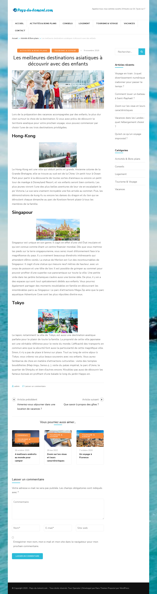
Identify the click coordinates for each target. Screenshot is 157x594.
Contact (20, 30)
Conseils (68, 23)
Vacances (129, 23)
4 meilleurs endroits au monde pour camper (26, 457)
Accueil (19, 23)
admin (17, 386)
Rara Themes (101, 588)
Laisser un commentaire (35, 386)
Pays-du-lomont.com (38, 588)
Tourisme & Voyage (107, 23)
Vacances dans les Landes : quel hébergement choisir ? (130, 122)
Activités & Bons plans (43, 23)
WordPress (124, 588)
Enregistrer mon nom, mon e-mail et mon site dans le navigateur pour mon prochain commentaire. (55, 544)
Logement (84, 23)
